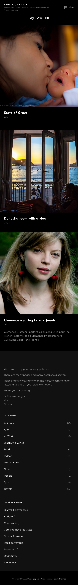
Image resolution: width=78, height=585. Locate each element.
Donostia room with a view (25, 218)
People (8, 475)
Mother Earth (12, 462)
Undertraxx (10, 556)
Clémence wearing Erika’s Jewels (30, 320)
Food (7, 449)
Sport (7, 482)
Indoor (8, 456)
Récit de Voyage (13, 542)
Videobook (10, 562)
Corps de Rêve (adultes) (18, 529)
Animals (9, 423)
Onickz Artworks (13, 536)
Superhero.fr (11, 549)
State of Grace (16, 113)
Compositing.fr (12, 523)
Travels (8, 488)
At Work (9, 436)
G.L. (6, 116)
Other (7, 469)
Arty (6, 429)
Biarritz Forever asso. (16, 510)
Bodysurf (9, 516)
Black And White (14, 442)
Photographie (16, 4)
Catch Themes (60, 579)
